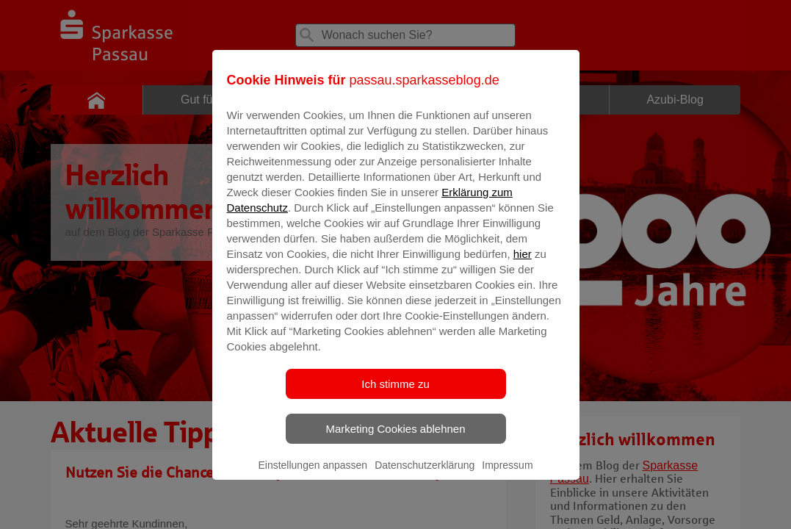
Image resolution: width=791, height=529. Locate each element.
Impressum (507, 475)
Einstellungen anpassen (312, 475)
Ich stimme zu (395, 394)
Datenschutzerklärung (424, 475)
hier (522, 264)
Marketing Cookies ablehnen (395, 439)
